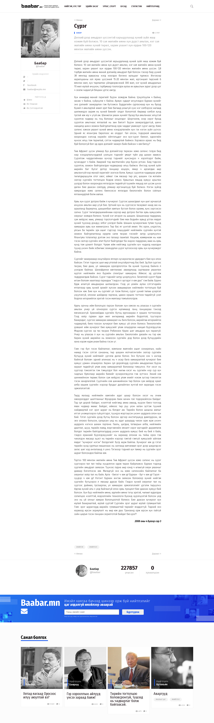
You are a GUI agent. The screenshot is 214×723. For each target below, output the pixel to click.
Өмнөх (78, 20)
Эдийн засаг (92, 6)
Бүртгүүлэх (133, 612)
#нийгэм (79, 547)
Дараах (156, 20)
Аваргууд (160, 694)
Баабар (79, 33)
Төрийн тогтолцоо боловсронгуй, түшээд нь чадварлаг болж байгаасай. (126, 699)
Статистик (136, 6)
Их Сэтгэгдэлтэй (33, 108)
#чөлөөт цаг (161, 699)
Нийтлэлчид (152, 6)
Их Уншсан (30, 104)
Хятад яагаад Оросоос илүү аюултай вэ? (39, 695)
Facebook (29, 85)
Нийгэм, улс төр (72, 6)
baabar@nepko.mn (34, 89)
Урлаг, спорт (109, 6)
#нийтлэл (93, 547)
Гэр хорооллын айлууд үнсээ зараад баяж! (83, 695)
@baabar (40, 66)
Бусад (123, 6)
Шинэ (27, 100)
